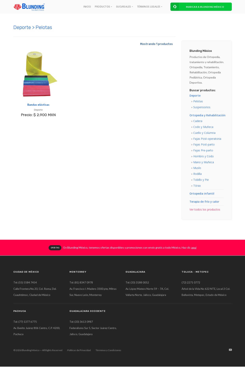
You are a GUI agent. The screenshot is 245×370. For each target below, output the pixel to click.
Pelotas (198, 101)
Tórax (197, 187)
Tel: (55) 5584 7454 (25, 284)
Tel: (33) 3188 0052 (137, 284)
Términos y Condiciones (108, 353)
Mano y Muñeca (203, 163)
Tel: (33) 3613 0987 (81, 324)
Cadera (197, 121)
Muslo (197, 169)
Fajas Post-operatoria (207, 139)
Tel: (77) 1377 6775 (25, 324)
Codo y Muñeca (203, 127)
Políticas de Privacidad (79, 353)
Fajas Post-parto (204, 145)
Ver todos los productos (205, 211)
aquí (193, 249)
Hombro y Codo (203, 157)
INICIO (87, 6)
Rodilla (197, 175)
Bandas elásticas (38, 104)
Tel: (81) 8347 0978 (81, 284)
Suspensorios (201, 107)
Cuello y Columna (204, 133)
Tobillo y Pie (201, 181)
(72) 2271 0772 (191, 284)
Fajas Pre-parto (203, 151)
